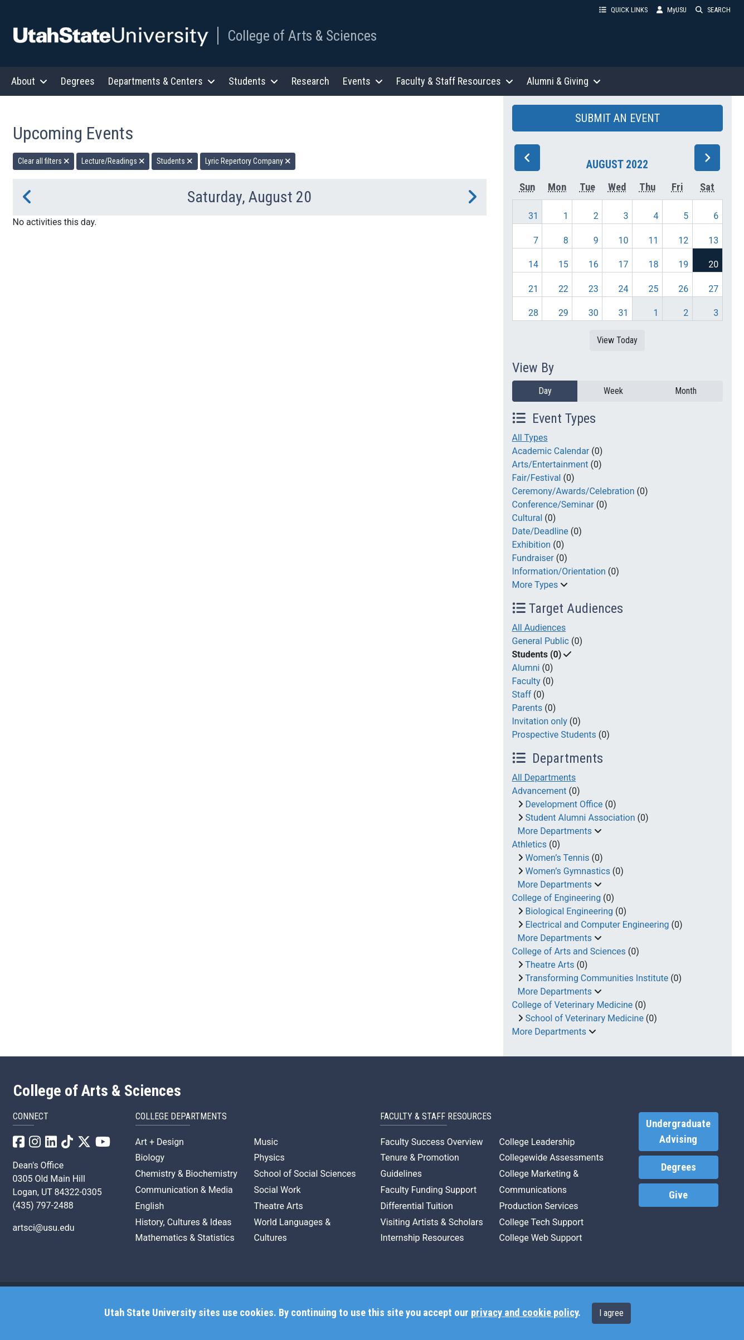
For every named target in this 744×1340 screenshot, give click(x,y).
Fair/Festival (536, 477)
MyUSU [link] (672, 10)
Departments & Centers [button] (161, 81)
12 (683, 240)
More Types (535, 584)
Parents (527, 708)
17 (624, 264)
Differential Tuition (416, 1206)
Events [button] (363, 81)
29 (563, 313)
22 (563, 289)
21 (533, 289)
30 (594, 313)
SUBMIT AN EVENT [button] (617, 118)
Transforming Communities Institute (596, 978)
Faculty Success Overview (431, 1142)
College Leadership (537, 1142)
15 (563, 264)
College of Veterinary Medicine (572, 1005)
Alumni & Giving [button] (564, 81)
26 (683, 289)
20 (713, 264)
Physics (269, 1157)
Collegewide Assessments (551, 1157)
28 (533, 313)
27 (713, 289)
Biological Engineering (569, 911)
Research (310, 81)
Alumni (526, 667)
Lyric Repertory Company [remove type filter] (248, 161)
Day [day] (545, 391)
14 (533, 264)
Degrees (78, 81)
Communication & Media (184, 1190)
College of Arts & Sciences (302, 35)
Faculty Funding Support (428, 1190)
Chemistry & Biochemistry (186, 1173)
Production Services (538, 1206)
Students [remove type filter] (175, 161)
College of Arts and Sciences (569, 951)
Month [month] (686, 391)
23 (594, 289)
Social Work (277, 1190)
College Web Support (540, 1237)
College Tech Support (541, 1222)
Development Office (563, 804)
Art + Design (159, 1142)
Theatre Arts (549, 964)
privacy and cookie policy (524, 1313)
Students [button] (253, 81)
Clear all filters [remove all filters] (44, 161)
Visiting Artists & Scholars (431, 1222)
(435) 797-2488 (43, 1205)
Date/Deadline (540, 531)
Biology (150, 1157)
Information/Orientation (559, 571)
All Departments (544, 777)
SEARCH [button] (713, 10)
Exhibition (531, 544)
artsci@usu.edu (44, 1227)
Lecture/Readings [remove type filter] (113, 161)
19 (683, 264)
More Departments (555, 831)
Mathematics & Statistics (185, 1237)
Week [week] (613, 391)
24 (624, 289)
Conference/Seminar (553, 504)
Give (678, 1195)
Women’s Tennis (557, 857)
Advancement (539, 791)
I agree (611, 1313)
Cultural (527, 518)
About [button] (29, 81)
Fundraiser (533, 558)
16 (594, 264)
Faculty (526, 681)
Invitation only (539, 721)
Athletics (529, 844)
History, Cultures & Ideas (183, 1222)
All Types (530, 437)
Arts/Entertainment (550, 464)
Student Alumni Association (580, 817)
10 (624, 240)
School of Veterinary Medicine (584, 1018)
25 (653, 289)
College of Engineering (556, 898)
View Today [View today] (617, 340)
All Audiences (539, 627)
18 (653, 264)
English (149, 1206)
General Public (540, 641)
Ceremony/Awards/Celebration (573, 491)
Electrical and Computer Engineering (597, 924)
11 (653, 240)
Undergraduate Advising (678, 1132)
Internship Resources (422, 1237)
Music (266, 1142)
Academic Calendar (551, 451)
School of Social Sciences (305, 1173)
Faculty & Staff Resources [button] (454, 81)
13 (713, 240)
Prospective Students (554, 734)
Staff (522, 694)
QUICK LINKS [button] (623, 10)
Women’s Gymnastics (567, 871)
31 (533, 216)
